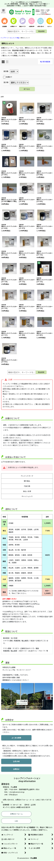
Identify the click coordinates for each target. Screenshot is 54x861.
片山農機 (33, 858)
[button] (3, 11)
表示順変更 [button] (45, 61)
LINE (16, 821)
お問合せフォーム (16, 814)
